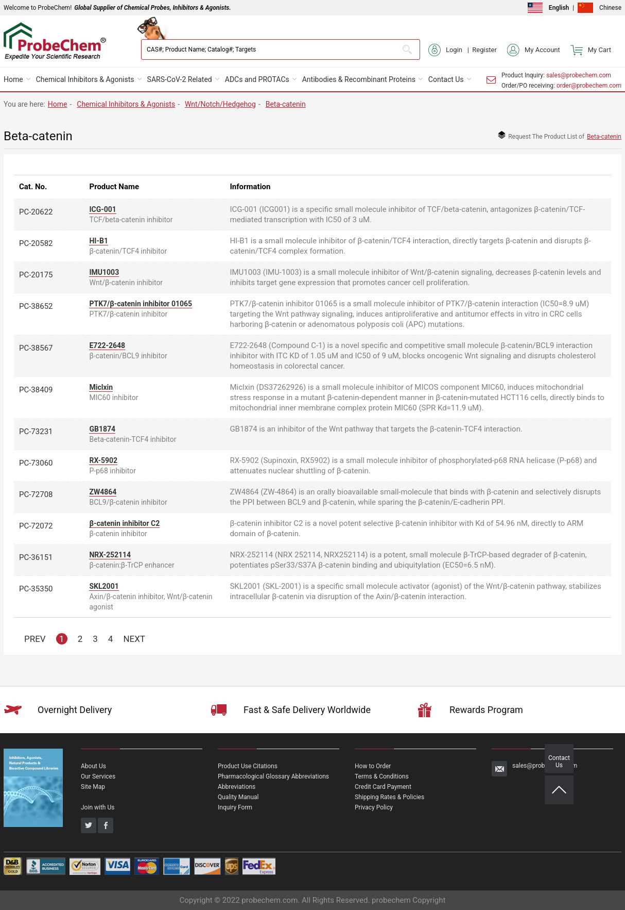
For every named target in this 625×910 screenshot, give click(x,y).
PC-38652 (36, 306)
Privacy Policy (374, 807)
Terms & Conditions (382, 776)
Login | (450, 50)
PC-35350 (36, 588)
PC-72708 (36, 494)
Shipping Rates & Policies (389, 797)
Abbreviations (236, 786)
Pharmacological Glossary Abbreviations (273, 776)
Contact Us (446, 79)
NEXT (134, 639)
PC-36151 (36, 557)
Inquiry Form (235, 807)
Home (13, 79)
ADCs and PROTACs (257, 79)
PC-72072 (36, 526)
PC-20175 (36, 274)
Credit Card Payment (383, 786)
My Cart (590, 50)
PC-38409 (36, 389)
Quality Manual (238, 797)
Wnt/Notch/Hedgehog (220, 104)
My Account (533, 50)
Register (484, 50)
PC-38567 (36, 348)
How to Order (373, 766)
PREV (35, 639)
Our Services (98, 776)
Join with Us (97, 807)
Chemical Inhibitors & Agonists (85, 79)
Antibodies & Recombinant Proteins (358, 79)
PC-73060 (36, 463)
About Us (93, 766)
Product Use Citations (247, 766)
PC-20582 (36, 243)
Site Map (93, 786)
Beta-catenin (286, 104)
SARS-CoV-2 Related (179, 79)
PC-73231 (36, 431)
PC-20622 (36, 212)
